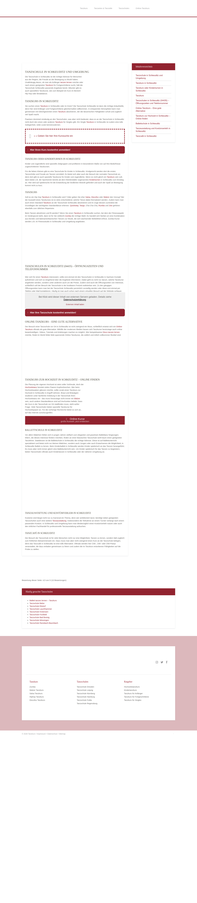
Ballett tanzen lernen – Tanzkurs (43, 600)
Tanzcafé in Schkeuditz (146, 136)
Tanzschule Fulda (84, 700)
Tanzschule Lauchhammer (41, 609)
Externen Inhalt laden (75, 304)
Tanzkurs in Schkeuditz (146, 83)
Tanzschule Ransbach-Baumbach (44, 623)
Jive (110, 205)
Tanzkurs (84, 8)
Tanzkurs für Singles (132, 700)
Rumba (101, 205)
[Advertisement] (68, 41)
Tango (82, 205)
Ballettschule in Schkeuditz (148, 123)
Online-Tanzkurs (142, 8)
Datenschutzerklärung (74, 299)
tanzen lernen (66, 82)
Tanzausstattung (59, 521)
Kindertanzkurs (130, 690)
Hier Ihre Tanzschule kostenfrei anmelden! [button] (51, 312)
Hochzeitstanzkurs (132, 687)
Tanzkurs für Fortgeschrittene (136, 697)
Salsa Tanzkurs (36, 693)
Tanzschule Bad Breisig (39, 617)
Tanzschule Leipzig (85, 690)
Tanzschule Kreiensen (39, 612)
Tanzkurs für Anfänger (133, 693)
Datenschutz (52, 734)
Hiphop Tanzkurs (37, 697)
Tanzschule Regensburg (87, 703)
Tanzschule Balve (37, 603)
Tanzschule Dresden (85, 687)
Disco (105, 332)
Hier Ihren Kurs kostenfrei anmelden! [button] (48, 150)
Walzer (106, 197)
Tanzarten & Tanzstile (103, 8)
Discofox (95, 197)
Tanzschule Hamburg (86, 697)
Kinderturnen (95, 180)
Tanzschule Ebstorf (38, 606)
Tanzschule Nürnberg (86, 693)
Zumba (68, 216)
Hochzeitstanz (31, 387)
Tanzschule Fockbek (38, 614)
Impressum (41, 734)
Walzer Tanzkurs (37, 690)
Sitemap (62, 734)
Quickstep (74, 205)
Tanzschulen (124, 8)
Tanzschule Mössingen (39, 620)
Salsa (87, 197)
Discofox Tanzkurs (37, 700)
